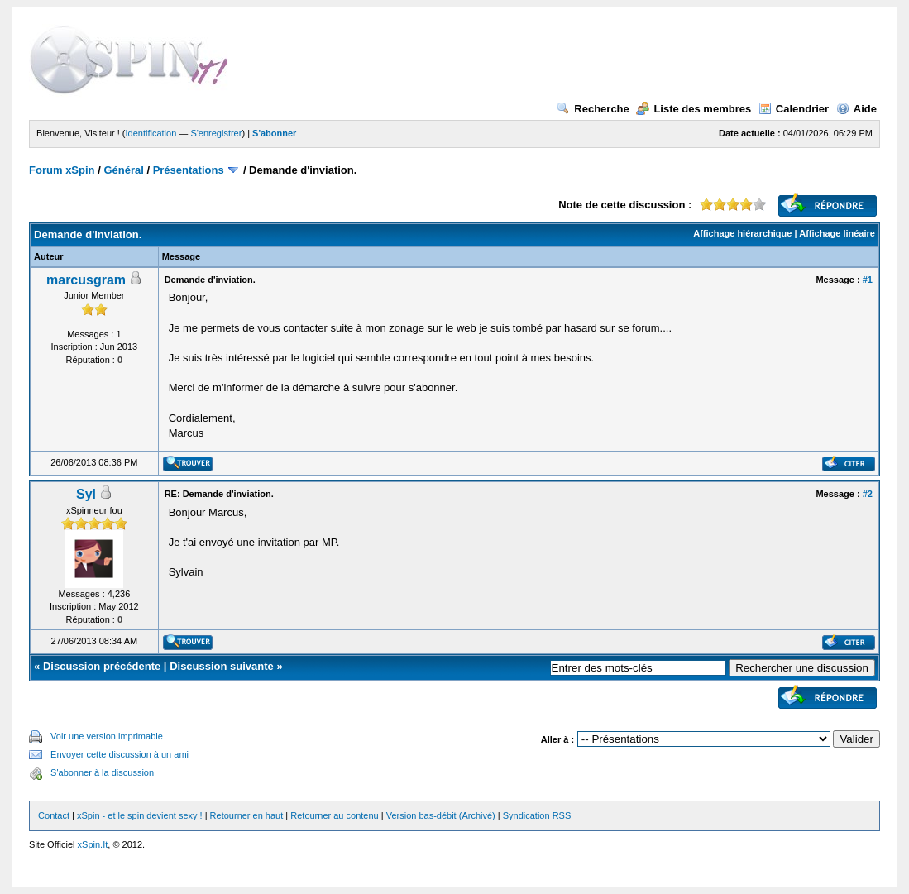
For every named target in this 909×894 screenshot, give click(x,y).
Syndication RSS (537, 815)
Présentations (188, 170)
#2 (868, 494)
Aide (856, 109)
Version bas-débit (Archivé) (440, 815)
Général (123, 170)
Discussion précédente (101, 666)
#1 (868, 279)
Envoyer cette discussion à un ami (119, 754)
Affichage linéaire (837, 233)
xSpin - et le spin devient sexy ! (140, 815)
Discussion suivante (222, 666)
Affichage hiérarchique (742, 233)
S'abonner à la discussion (102, 772)
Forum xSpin (61, 170)
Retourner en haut (247, 815)
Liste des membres (693, 109)
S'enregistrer (216, 133)
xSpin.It (93, 844)
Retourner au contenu (334, 815)
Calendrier (793, 109)
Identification (151, 133)
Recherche (593, 109)
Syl (86, 494)
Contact (53, 815)
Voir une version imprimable (106, 736)
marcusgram (86, 280)
